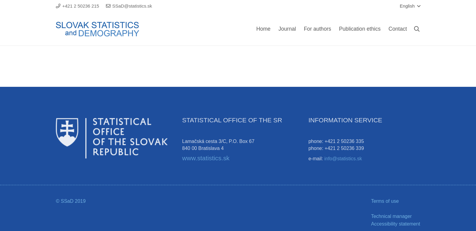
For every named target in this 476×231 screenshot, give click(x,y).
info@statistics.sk (343, 158)
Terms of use (385, 201)
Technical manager (391, 216)
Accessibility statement (395, 223)
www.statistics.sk (205, 158)
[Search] (417, 29)
